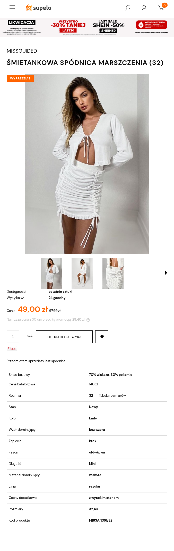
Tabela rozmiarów (112, 395)
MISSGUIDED (22, 51)
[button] (166, 273)
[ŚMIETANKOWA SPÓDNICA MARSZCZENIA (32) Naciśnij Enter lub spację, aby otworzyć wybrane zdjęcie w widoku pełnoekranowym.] (87, 164)
